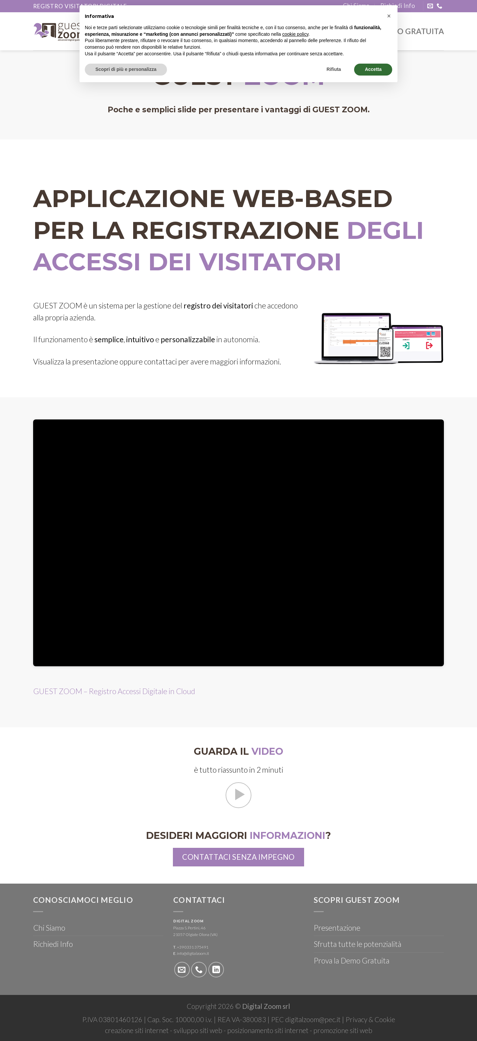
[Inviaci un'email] (430, 6)
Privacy (356, 1019)
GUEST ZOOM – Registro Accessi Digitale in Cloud (114, 691)
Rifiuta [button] (334, 69)
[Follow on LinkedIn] (216, 969)
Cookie (385, 1019)
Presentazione (337, 927)
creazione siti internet (137, 1030)
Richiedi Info (53, 944)
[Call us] (439, 6)
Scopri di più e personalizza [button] (125, 69)
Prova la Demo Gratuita (352, 960)
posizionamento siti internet (267, 1030)
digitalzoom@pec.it (313, 1019)
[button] (389, 16)
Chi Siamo (49, 927)
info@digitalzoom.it (193, 953)
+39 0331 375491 (192, 947)
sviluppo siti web (198, 1030)
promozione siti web (342, 1030)
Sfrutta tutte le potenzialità (357, 944)
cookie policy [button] (295, 34)
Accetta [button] (373, 69)
